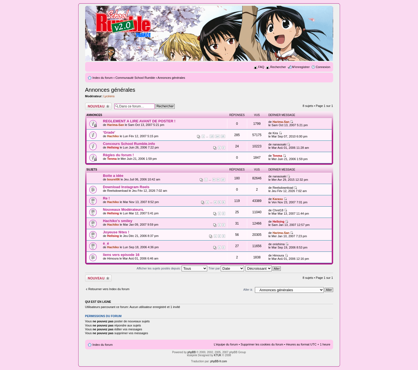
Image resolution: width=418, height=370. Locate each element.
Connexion (323, 67)
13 (212, 136)
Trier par (226, 268)
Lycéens (109, 96)
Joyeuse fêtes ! (116, 232)
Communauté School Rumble (135, 77)
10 (223, 179)
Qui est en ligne (98, 301)
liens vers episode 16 (121, 255)
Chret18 (278, 210)
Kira (275, 133)
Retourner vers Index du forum (109, 289)
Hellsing (113, 147)
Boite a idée (113, 176)
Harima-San (115, 124)
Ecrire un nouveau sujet (98, 106)
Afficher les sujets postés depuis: (172, 268)
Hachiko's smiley (118, 221)
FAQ (261, 67)
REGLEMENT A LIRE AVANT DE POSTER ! (139, 121)
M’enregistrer (301, 67)
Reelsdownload (117, 190)
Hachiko (113, 136)
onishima (279, 244)
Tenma (112, 158)
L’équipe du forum (226, 344)
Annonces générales (171, 77)
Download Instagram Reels (126, 187)
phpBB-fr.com (218, 361)
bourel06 (113, 179)
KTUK (218, 355)
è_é (106, 243)
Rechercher (278, 67)
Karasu (278, 199)
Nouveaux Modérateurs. (123, 209)
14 (217, 136)
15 (223, 136)
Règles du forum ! (118, 155)
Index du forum (103, 77)
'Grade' (109, 132)
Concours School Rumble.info (129, 144)
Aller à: (248, 289)
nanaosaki (279, 144)
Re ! (106, 198)
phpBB (191, 352)
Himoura (113, 258)
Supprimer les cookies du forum (262, 344)
